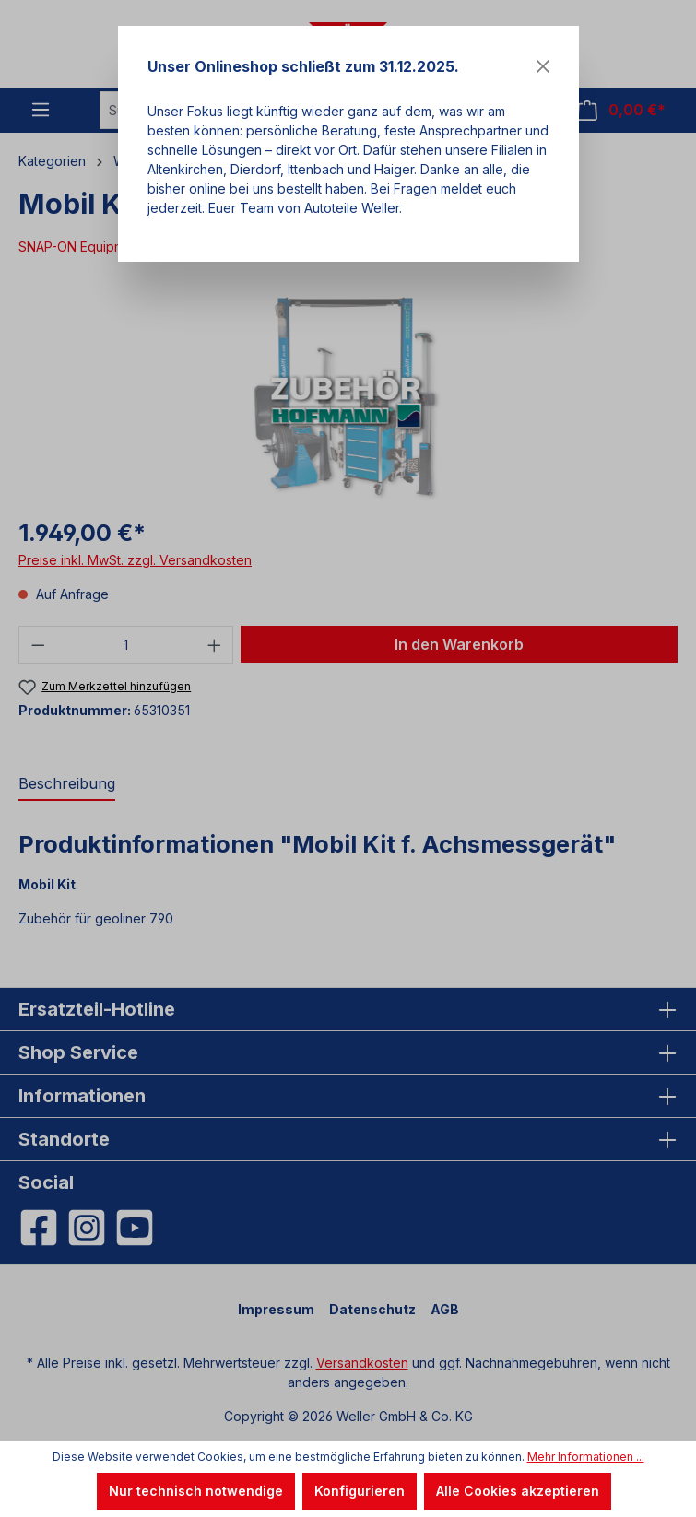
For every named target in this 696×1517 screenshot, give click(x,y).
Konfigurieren (359, 1491)
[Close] (543, 66)
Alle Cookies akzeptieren (517, 1491)
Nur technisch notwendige (196, 1491)
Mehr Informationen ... (585, 1457)
